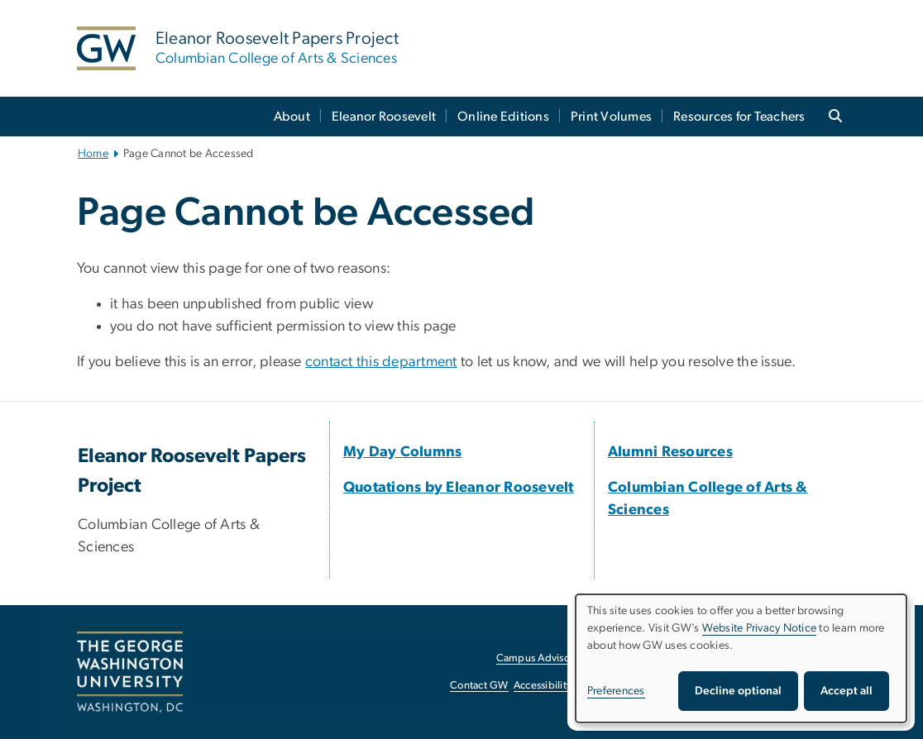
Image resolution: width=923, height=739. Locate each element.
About (292, 116)
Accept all (846, 691)
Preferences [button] (616, 691)
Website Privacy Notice (759, 628)
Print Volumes (611, 116)
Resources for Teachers (739, 116)
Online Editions (503, 116)
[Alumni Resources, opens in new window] (670, 452)
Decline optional (738, 691)
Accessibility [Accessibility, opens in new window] (542, 685)
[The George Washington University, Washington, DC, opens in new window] (130, 672)
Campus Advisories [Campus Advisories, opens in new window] (541, 658)
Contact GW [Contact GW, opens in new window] (479, 685)
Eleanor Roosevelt (384, 116)
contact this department (381, 362)
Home (93, 154)
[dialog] (741, 658)
